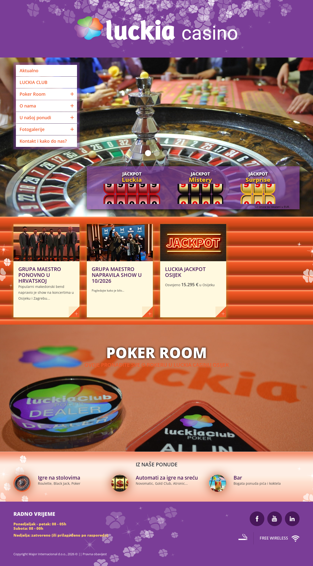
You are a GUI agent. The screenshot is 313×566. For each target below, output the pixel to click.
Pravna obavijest (95, 554)
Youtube (274, 518)
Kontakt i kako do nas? (43, 141)
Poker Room (47, 94)
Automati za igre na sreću (167, 477)
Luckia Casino (156, 29)
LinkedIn (292, 518)
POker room (156, 352)
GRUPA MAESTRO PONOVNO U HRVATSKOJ (39, 275)
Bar (238, 477)
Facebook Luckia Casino (257, 518)
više (74, 312)
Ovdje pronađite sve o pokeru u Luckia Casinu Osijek (156, 364)
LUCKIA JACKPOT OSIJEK (185, 272)
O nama (47, 106)
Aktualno (29, 70)
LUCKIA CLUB (33, 82)
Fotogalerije (47, 129)
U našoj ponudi (47, 117)
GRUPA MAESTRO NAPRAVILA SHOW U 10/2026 (117, 275)
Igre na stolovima (59, 477)
